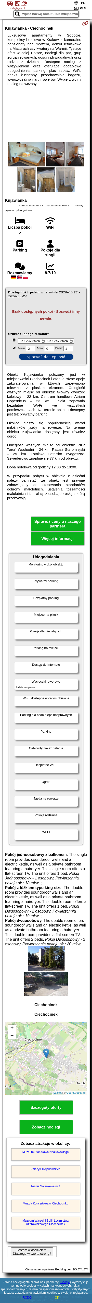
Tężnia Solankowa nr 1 (45, 1187)
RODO (27, 1297)
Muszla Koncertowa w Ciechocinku (45, 1204)
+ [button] (11, 1029)
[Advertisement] (46, 113)
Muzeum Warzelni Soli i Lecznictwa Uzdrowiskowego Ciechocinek (46, 1223)
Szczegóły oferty (45, 1108)
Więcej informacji (57, 539)
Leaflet (57, 1093)
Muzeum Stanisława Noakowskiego (45, 1152)
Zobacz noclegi (46, 1128)
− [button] (11, 1036)
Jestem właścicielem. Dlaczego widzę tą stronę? (32, 1252)
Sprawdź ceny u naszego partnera (57, 524)
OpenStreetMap (76, 1093)
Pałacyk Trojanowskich (45, 1170)
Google (65, 1282)
